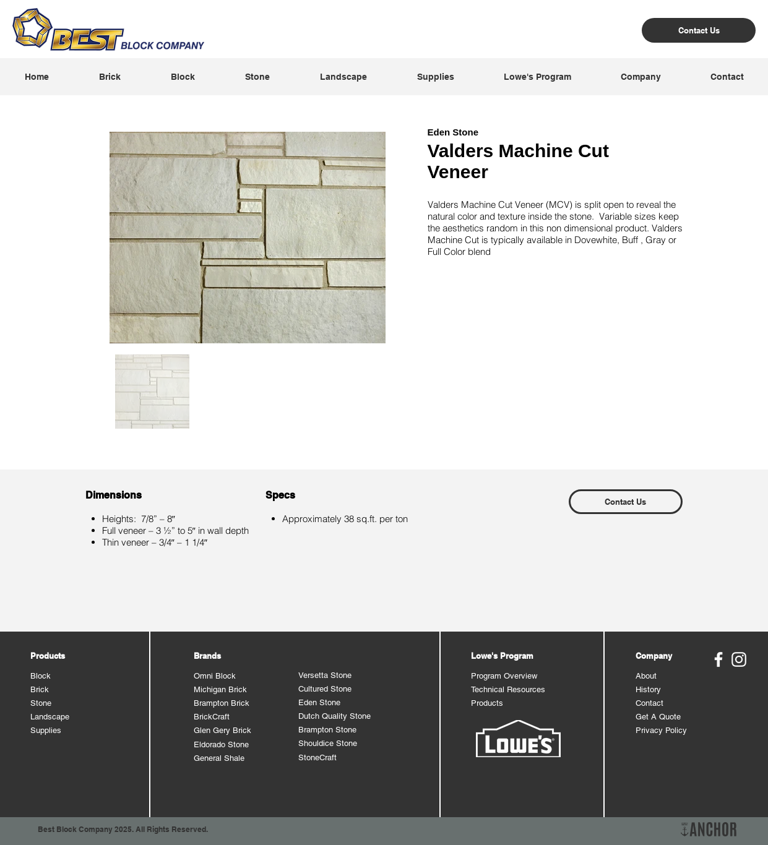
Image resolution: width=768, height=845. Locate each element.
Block (40, 675)
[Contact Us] (699, 30)
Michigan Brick (220, 689)
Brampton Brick (221, 703)
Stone (40, 703)
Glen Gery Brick (222, 730)
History (648, 689)
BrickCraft (212, 716)
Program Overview (504, 675)
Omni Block (215, 675)
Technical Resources (508, 689)
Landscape (49, 716)
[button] (109, 76)
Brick (39, 689)
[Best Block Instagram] (739, 659)
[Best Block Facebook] (718, 659)
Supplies (45, 730)
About (646, 675)
